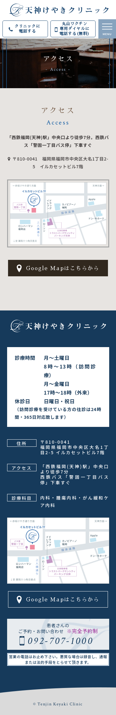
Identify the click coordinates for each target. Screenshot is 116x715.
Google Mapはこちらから (58, 268)
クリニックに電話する (24, 28)
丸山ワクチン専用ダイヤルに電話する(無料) (72, 29)
